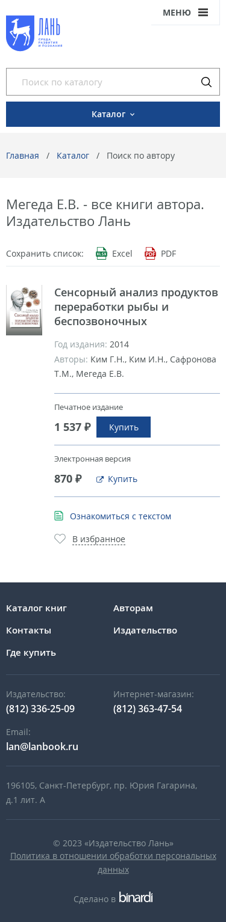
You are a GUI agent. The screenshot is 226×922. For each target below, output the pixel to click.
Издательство (145, 630)
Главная (22, 155)
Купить (124, 427)
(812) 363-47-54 (147, 708)
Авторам (133, 608)
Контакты (28, 630)
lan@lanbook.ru (42, 746)
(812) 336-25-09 (40, 708)
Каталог (73, 155)
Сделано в (113, 899)
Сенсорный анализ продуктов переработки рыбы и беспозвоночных (136, 306)
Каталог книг (36, 608)
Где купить (31, 652)
